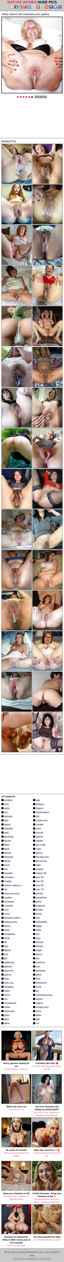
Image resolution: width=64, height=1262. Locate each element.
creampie (7, 901)
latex (5, 1019)
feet (4, 946)
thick (37, 978)
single (37, 950)
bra (4, 869)
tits (36, 991)
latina (5, 1023)
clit (4, 889)
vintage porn (41, 1007)
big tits (6, 840)
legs (36, 800)
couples (6, 897)
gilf (4, 958)
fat (4, 942)
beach (5, 824)
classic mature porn (12, 885)
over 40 (38, 877)
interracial (7, 1011)
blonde (6, 853)
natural (38, 836)
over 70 (38, 889)
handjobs (7, 987)
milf (36, 816)
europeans (8, 934)
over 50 (38, 881)
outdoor (38, 869)
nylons (38, 853)
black (5, 849)
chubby (6, 881)
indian (5, 1007)
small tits (39, 962)
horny (5, 995)
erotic (5, 930)
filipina (6, 950)
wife (36, 1019)
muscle (38, 832)
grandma (7, 970)
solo (36, 966)
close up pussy (10, 893)
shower (38, 946)
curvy (5, 914)
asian (5, 808)
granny (6, 974)
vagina (38, 1003)
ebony (5, 926)
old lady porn (41, 857)
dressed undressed (12, 918)
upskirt (38, 999)
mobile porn (40, 820)
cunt (5, 909)
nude (37, 849)
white (37, 1015)
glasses (6, 966)
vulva (37, 1011)
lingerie (38, 808)
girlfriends (7, 962)
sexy (37, 938)
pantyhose (40, 897)
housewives (8, 1003)
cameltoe (7, 877)
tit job (37, 987)
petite (37, 901)
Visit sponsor (41, 97)
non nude (39, 845)
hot (4, 999)
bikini (5, 845)
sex (36, 934)
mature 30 (39, 873)
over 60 (38, 885)
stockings (39, 970)
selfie (37, 930)
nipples (38, 840)
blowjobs (7, 857)
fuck (4, 954)
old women (40, 861)
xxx (36, 1023)
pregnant (39, 905)
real (36, 918)
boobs (5, 861)
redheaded (40, 922)
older (37, 865)
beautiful (7, 828)
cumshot (7, 905)
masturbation (41, 812)
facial (5, 938)
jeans (5, 1015)
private (38, 909)
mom (37, 828)
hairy (5, 978)
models (38, 824)
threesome (40, 983)
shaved (38, 942)
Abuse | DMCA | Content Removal (19, 1252)
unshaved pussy (43, 995)
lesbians (38, 804)
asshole (6, 816)
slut (36, 958)
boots (5, 865)
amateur (7, 800)
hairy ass (7, 983)
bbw (4, 820)
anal (5, 804)
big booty (7, 836)
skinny (37, 954)
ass (4, 812)
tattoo (37, 974)
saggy (37, 926)
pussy (37, 914)
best (5, 832)
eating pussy (9, 922)
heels (5, 991)
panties (38, 893)
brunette (7, 873)
